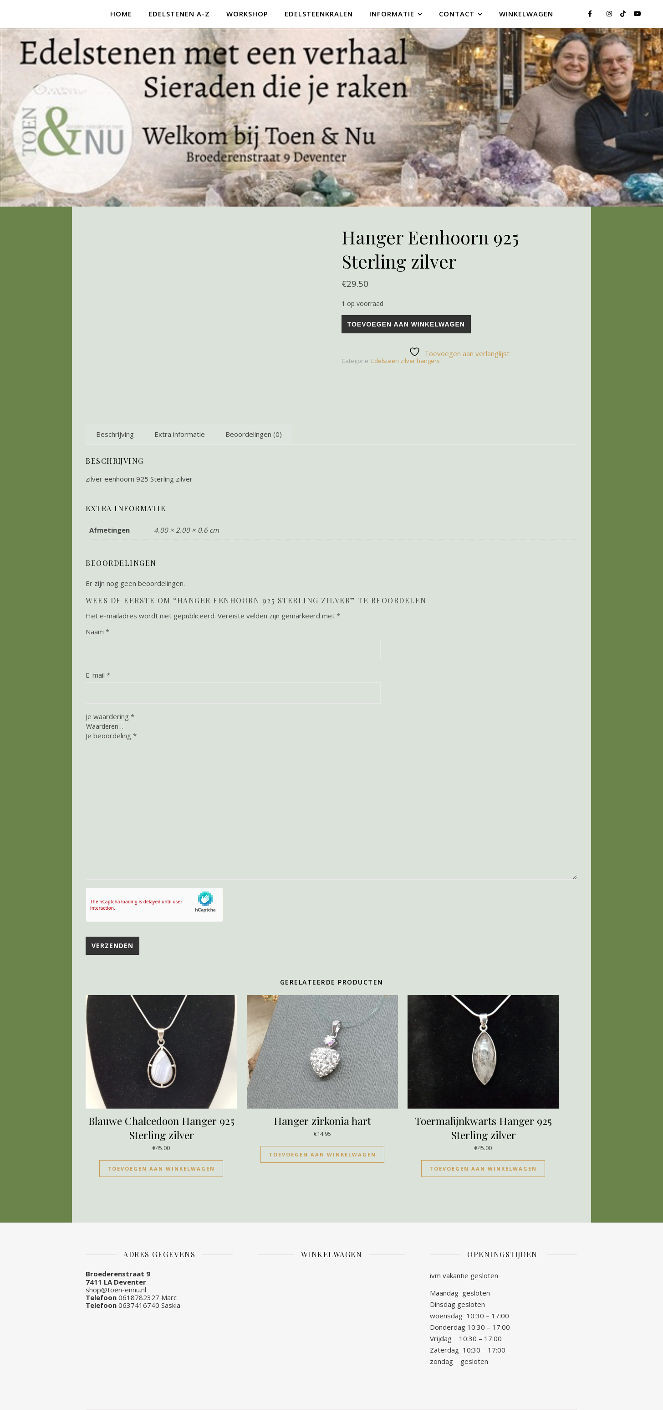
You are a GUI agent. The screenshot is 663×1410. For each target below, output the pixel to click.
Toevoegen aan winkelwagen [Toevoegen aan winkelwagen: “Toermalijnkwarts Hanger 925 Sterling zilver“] (483, 1168)
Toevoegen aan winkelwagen (406, 324)
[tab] (115, 434)
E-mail (98, 674)
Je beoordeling (111, 735)
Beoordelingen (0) (253, 434)
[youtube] (637, 13)
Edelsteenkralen (319, 13)
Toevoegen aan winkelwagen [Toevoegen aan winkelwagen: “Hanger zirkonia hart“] (322, 1154)
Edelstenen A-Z (179, 13)
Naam (97, 631)
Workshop (247, 13)
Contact (456, 13)
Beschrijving (115, 434)
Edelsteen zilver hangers (405, 361)
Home (121, 13)
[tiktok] (623, 13)
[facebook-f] (591, 13)
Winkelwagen (526, 13)
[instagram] (610, 13)
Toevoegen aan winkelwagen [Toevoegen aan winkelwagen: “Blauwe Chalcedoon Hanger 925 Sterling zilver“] (161, 1168)
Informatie (391, 13)
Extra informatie (179, 434)
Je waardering (110, 717)
